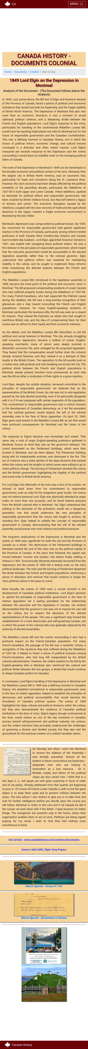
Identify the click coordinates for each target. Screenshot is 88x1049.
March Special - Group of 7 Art (44, 886)
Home (8, 71)
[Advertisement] (44, 31)
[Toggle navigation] (81, 1045)
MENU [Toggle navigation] (77, 4)
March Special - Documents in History (44, 917)
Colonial (34, 71)
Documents (21, 71)
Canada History (22, 1045)
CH (14, 4)
